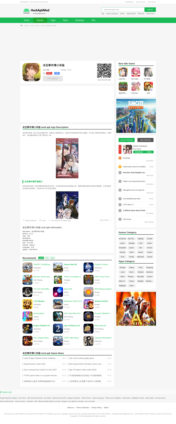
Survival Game (160, 398)
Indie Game (126, 398)
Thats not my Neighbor (113, 398)
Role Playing (132, 239)
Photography (132, 276)
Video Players (122, 281)
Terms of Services (82, 407)
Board (140, 252)
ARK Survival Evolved (35, 398)
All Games (122, 239)
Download (144, 152)
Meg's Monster (100, 326)
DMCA (106, 407)
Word (131, 252)
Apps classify (152, 2)
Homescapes (39, 313)
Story (49, 73)
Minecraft (141, 13)
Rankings (80, 20)
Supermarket (131, 13)
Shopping (149, 267)
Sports (131, 248)
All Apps (122, 267)
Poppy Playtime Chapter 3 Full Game (13, 398)
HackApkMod (129, 2)
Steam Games (20, 401)
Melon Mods (149, 398)
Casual (149, 257)
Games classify (140, 2)
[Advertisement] (88, 44)
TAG (93, 20)
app (103, 13)
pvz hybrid (47, 398)
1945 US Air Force (102, 277)
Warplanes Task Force (73, 301)
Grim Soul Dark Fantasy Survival (73, 313)
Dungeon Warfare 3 (102, 313)
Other (131, 286)
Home (26, 20)
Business (149, 272)
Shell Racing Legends (103, 289)
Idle (42, 25)
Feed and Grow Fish (59, 398)
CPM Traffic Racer (71, 338)
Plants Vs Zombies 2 (72, 277)
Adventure (140, 257)
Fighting (140, 239)
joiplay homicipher (74, 398)
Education (140, 276)
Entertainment (150, 281)
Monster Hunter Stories (43, 277)
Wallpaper (122, 286)
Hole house (150, 13)
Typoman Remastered (103, 338)
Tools (140, 267)
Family (131, 257)
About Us (70, 407)
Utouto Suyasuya (140, 146)
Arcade (149, 239)
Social (131, 281)
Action (122, 243)
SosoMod (29, 401)
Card (140, 243)
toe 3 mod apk (90, 401)
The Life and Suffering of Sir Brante (43, 289)
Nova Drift (68, 289)
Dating (131, 267)
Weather (141, 281)
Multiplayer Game (138, 398)
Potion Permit (86, 398)
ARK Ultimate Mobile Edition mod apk (47, 401)
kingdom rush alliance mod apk (73, 401)
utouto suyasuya (112, 13)
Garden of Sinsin (101, 264)
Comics (149, 276)
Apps (53, 20)
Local (122, 272)
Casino (149, 252)
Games (40, 20)
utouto (122, 13)
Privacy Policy (96, 407)
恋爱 (57, 73)
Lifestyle (140, 272)
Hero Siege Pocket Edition (43, 338)
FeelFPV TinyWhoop (42, 264)
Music (150, 243)
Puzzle (149, 248)
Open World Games (7, 401)
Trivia (122, 257)
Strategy (131, 243)
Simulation (122, 248)
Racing (122, 252)
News (65, 20)
